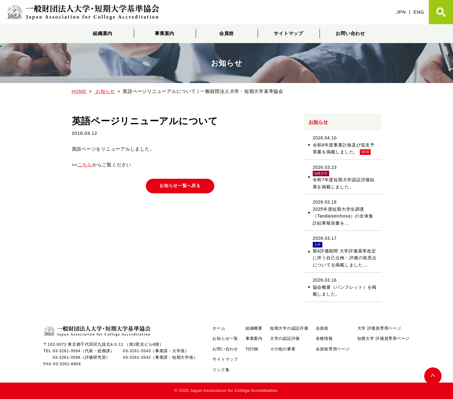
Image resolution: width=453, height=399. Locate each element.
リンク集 (220, 369)
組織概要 (254, 328)
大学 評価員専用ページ (379, 328)
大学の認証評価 (285, 338)
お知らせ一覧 (225, 338)
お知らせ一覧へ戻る (180, 186)
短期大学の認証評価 (289, 328)
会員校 (226, 33)
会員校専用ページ (333, 349)
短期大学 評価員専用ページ (383, 338)
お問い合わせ (350, 33)
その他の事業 (283, 349)
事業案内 (164, 33)
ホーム (218, 328)
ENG (418, 12)
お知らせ (318, 122)
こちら (85, 164)
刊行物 (252, 349)
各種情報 (324, 338)
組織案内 (102, 33)
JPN (401, 12)
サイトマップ (288, 33)
